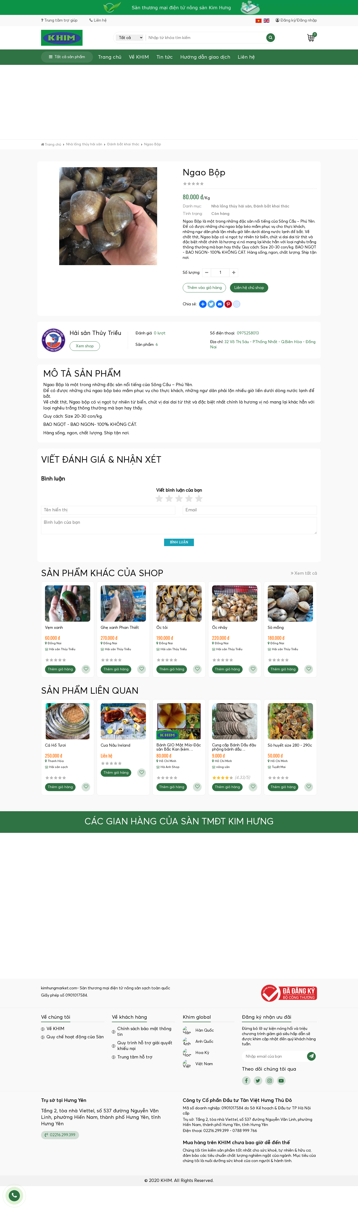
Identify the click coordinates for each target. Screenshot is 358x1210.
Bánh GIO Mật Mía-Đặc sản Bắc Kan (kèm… (178, 747)
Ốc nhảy (219, 628)
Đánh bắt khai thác (271, 206)
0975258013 (248, 333)
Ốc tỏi (162, 628)
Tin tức (164, 57)
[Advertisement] (179, 102)
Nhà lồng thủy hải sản (231, 206)
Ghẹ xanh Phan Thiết (120, 628)
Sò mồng (276, 628)
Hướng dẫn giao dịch (205, 57)
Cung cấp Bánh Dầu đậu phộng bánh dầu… (234, 747)
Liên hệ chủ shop (249, 288)
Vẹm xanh (54, 628)
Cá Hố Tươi (55, 745)
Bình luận (179, 542)
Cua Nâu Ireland (115, 745)
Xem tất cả (304, 573)
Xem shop (85, 346)
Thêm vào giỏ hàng (204, 288)
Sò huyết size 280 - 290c (290, 745)
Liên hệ (246, 57)
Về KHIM (139, 57)
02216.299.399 (60, 1135)
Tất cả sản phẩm (67, 57)
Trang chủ (109, 57)
